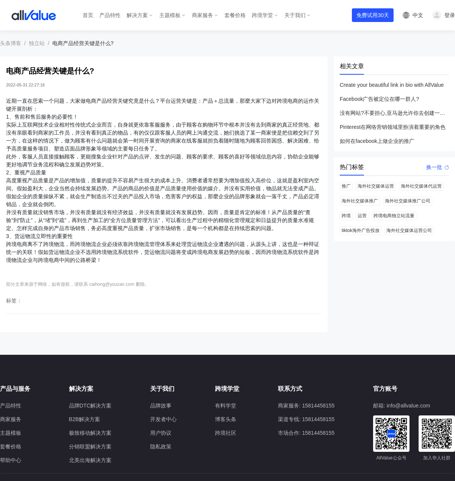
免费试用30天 (372, 15)
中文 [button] (418, 15)
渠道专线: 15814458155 (306, 419)
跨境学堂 (262, 15)
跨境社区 (225, 433)
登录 (449, 15)
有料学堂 (225, 406)
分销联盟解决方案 (90, 446)
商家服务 (202, 15)
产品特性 (110, 15)
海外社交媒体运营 (376, 186)
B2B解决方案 (84, 419)
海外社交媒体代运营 (421, 186)
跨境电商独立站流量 (393, 215)
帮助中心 (10, 460)
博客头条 (225, 419)
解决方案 (137, 15)
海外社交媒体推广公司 (407, 201)
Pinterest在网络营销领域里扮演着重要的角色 (393, 127)
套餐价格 (235, 15)
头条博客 (10, 43)
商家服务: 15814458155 (306, 406)
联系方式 (290, 388)
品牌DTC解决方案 (90, 406)
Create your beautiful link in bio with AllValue (392, 85)
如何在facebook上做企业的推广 (377, 141)
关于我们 (295, 15)
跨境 (346, 215)
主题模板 (169, 15)
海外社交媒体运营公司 (409, 230)
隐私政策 (160, 446)
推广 (346, 186)
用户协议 (160, 433)
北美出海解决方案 (90, 460)
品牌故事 (160, 406)
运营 (362, 215)
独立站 (37, 43)
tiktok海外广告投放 (361, 230)
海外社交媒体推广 (360, 201)
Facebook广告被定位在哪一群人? (379, 99)
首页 (88, 15)
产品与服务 (15, 388)
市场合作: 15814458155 (306, 433)
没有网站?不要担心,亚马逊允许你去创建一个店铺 (394, 113)
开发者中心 (163, 419)
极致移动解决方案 (90, 433)
